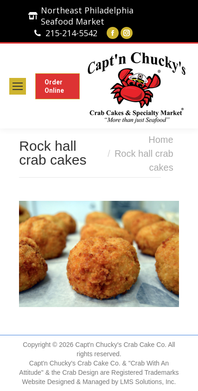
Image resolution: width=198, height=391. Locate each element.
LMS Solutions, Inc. (148, 381)
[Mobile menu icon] (17, 86)
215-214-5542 (71, 32)
